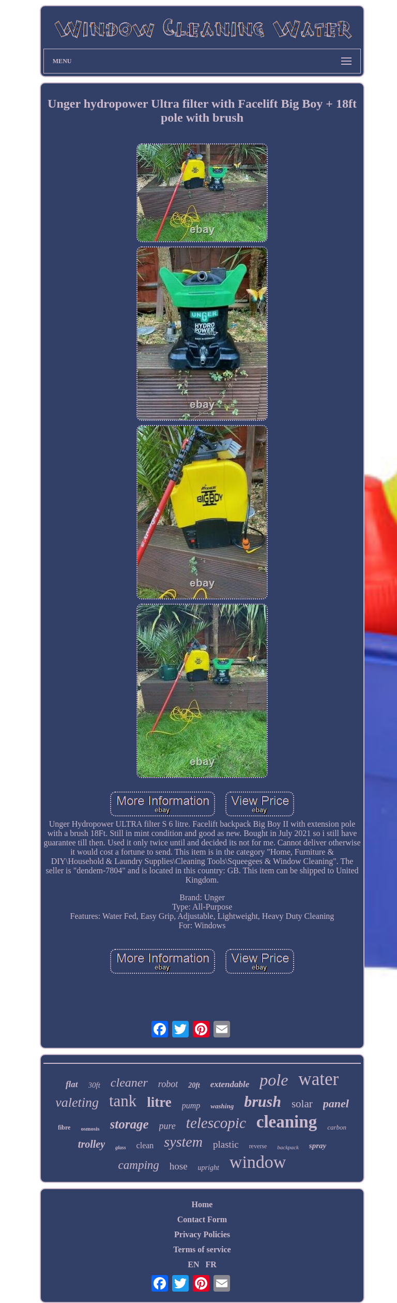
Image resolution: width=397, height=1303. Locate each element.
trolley (91, 1144)
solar (302, 1103)
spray (317, 1145)
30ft (94, 1085)
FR (210, 1264)
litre (159, 1102)
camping (138, 1165)
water (318, 1079)
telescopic (216, 1123)
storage (129, 1124)
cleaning (286, 1121)
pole (273, 1080)
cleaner (129, 1082)
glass (120, 1147)
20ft (194, 1085)
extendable (230, 1084)
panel (336, 1103)
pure (167, 1126)
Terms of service (202, 1249)
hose (179, 1166)
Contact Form (202, 1219)
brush (262, 1101)
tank (122, 1101)
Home (202, 1204)
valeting (77, 1102)
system (183, 1142)
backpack (288, 1147)
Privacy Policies (202, 1234)
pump (191, 1105)
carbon (336, 1127)
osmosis (90, 1128)
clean (145, 1145)
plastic (226, 1144)
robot (168, 1084)
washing (222, 1106)
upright (208, 1168)
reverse (258, 1146)
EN (193, 1264)
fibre (64, 1127)
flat (72, 1084)
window (258, 1162)
